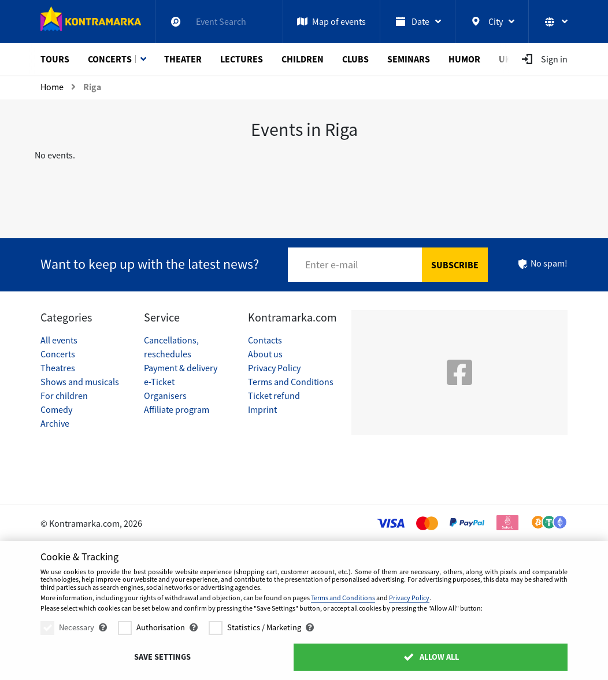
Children (302, 59)
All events (58, 340)
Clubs (355, 59)
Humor (464, 59)
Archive (54, 423)
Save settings (162, 657)
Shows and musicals (79, 381)
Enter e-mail (331, 264)
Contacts (265, 340)
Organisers (165, 395)
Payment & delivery (180, 368)
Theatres (57, 368)
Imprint (262, 409)
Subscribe (455, 265)
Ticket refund (274, 395)
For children (64, 395)
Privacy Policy (274, 368)
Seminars (408, 59)
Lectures (241, 59)
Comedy (56, 409)
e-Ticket (159, 381)
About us (265, 354)
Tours (54, 59)
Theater (183, 59)
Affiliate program (176, 409)
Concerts (110, 59)
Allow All (431, 657)
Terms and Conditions (290, 381)
